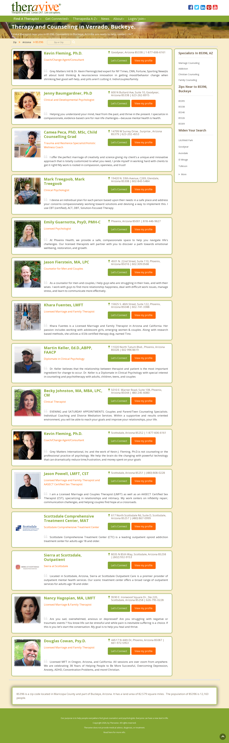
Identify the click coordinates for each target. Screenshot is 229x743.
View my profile (144, 60)
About (118, 19)
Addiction (183, 68)
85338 (181, 106)
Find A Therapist (27, 19)
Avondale (183, 153)
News (105, 19)
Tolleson (182, 166)
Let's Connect (119, 60)
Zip (15, 42)
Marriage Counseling (188, 62)
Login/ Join (137, 19)
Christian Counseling (188, 74)
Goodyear (183, 146)
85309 (181, 123)
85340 (181, 112)
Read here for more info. (115, 732)
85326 (181, 118)
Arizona (27, 42)
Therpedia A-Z (85, 19)
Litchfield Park (185, 140)
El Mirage (183, 159)
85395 (181, 100)
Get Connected (57, 19)
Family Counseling (187, 80)
